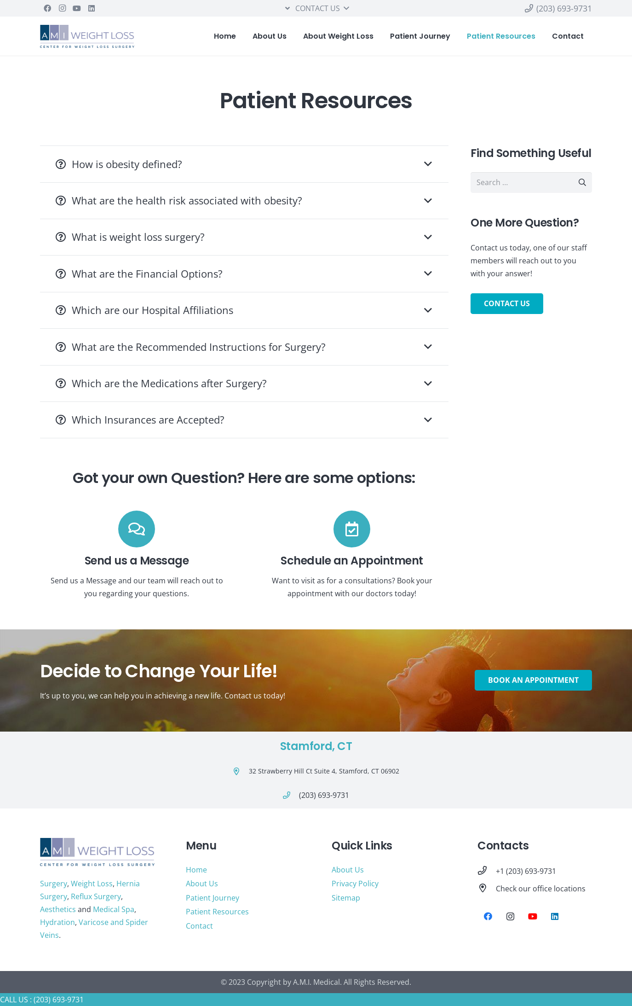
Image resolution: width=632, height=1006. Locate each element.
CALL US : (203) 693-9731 (42, 999)
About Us (202, 883)
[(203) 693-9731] (291, 795)
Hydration (57, 922)
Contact (199, 926)
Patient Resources (217, 912)
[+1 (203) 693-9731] (486, 871)
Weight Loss (92, 883)
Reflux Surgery (96, 896)
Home (196, 870)
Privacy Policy (355, 883)
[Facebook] (47, 8)
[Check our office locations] (486, 888)
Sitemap (346, 898)
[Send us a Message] (137, 529)
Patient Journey (212, 898)
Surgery (53, 883)
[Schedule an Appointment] (352, 529)
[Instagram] (62, 8)
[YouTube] (76, 8)
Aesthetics (58, 909)
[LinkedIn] (91, 8)
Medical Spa (113, 909)
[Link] (87, 36)
